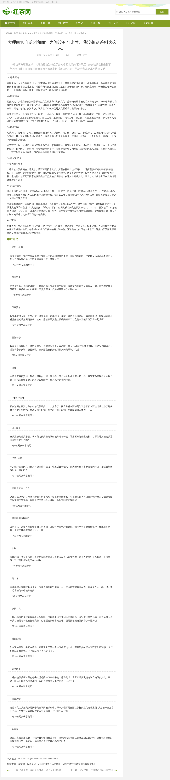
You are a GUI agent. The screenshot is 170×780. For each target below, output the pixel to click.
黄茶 (29, 33)
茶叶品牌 (131, 23)
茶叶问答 (113, 23)
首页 (16, 33)
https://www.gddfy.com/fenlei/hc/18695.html (38, 758)
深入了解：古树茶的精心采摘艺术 (96, 770)
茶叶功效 (63, 23)
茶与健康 (148, 23)
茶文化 (79, 23)
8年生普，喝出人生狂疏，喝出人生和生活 (40, 770)
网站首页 (10, 23)
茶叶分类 (45, 23)
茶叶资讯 (28, 23)
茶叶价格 (95, 23)
